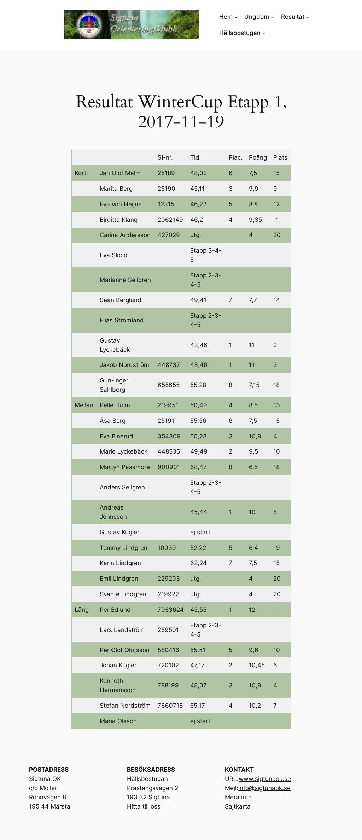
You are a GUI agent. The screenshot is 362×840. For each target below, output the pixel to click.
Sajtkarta (238, 806)
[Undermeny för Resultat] (307, 16)
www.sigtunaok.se (265, 778)
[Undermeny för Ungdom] (272, 16)
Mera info (238, 797)
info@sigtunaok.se (264, 788)
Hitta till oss (143, 806)
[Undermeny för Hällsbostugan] (263, 33)
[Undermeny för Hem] (236, 16)
